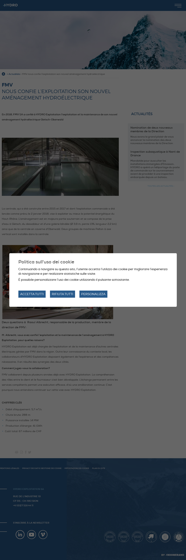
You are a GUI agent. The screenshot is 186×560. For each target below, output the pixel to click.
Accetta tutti (32, 294)
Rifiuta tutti (62, 294)
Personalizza (93, 294)
